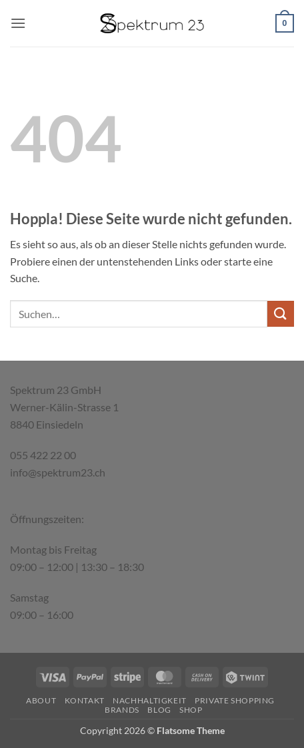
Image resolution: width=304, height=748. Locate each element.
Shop (190, 710)
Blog (159, 710)
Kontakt (85, 700)
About (41, 700)
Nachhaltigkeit (150, 700)
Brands (122, 710)
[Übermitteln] (280, 314)
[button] (18, 23)
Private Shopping (235, 700)
